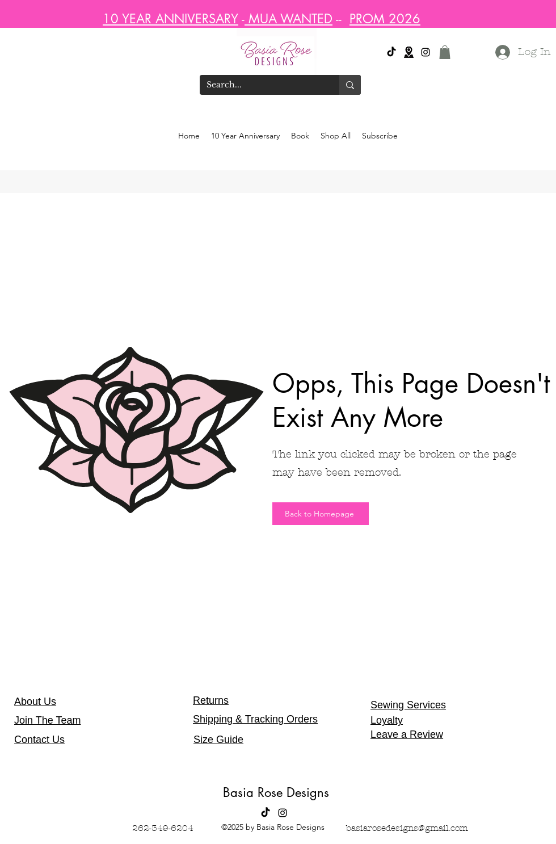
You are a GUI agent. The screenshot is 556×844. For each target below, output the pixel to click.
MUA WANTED (288, 19)
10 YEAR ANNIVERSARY (170, 19)
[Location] (408, 52)
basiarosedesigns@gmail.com (407, 828)
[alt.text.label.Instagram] (425, 52)
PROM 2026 (384, 19)
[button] (444, 52)
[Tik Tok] (391, 52)
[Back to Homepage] (320, 513)
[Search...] (261, 85)
